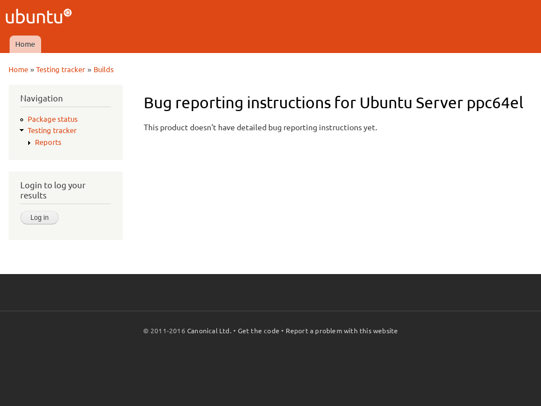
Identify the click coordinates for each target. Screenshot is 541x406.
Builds (104, 69)
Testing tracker (60, 69)
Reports (48, 142)
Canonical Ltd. (209, 330)
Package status (53, 119)
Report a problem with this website (342, 330)
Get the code (259, 330)
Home (25, 44)
